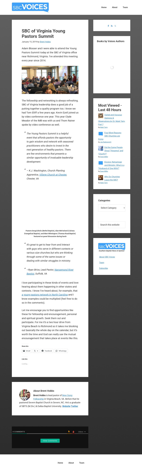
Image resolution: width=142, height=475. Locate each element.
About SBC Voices (107, 257)
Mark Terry (104, 127)
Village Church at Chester (52, 174)
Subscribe (103, 268)
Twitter (74, 406)
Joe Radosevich (105, 142)
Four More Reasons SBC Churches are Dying (109, 136)
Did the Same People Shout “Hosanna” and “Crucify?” (110, 150)
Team (101, 262)
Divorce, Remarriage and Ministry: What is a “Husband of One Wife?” (111, 165)
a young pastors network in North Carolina (45, 294)
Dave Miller (104, 157)
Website (66, 406)
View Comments (50, 441)
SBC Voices (30, 7)
